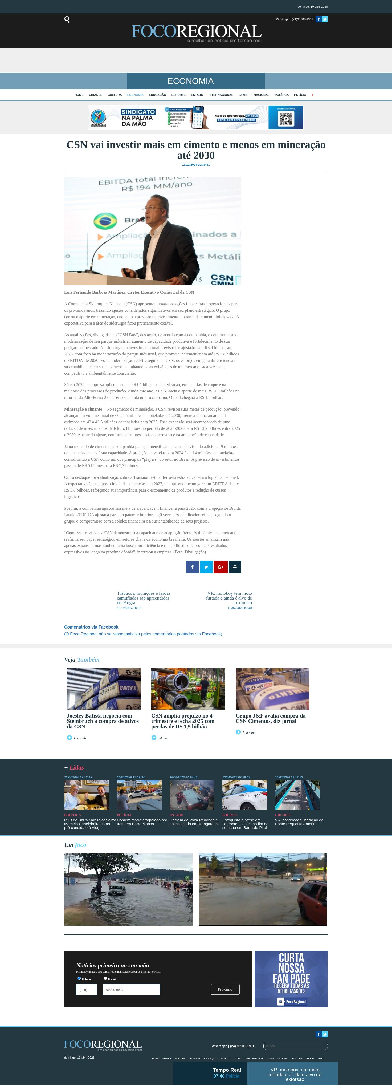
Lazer (243, 94)
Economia (135, 94)
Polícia (300, 94)
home (79, 94)
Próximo (225, 989)
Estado (197, 94)
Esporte (179, 94)
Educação (157, 94)
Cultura (115, 94)
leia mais (80, 738)
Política (282, 94)
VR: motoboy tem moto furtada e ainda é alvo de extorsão (295, 1074)
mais (320, 1059)
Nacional (262, 94)
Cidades (95, 94)
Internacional (221, 94)
